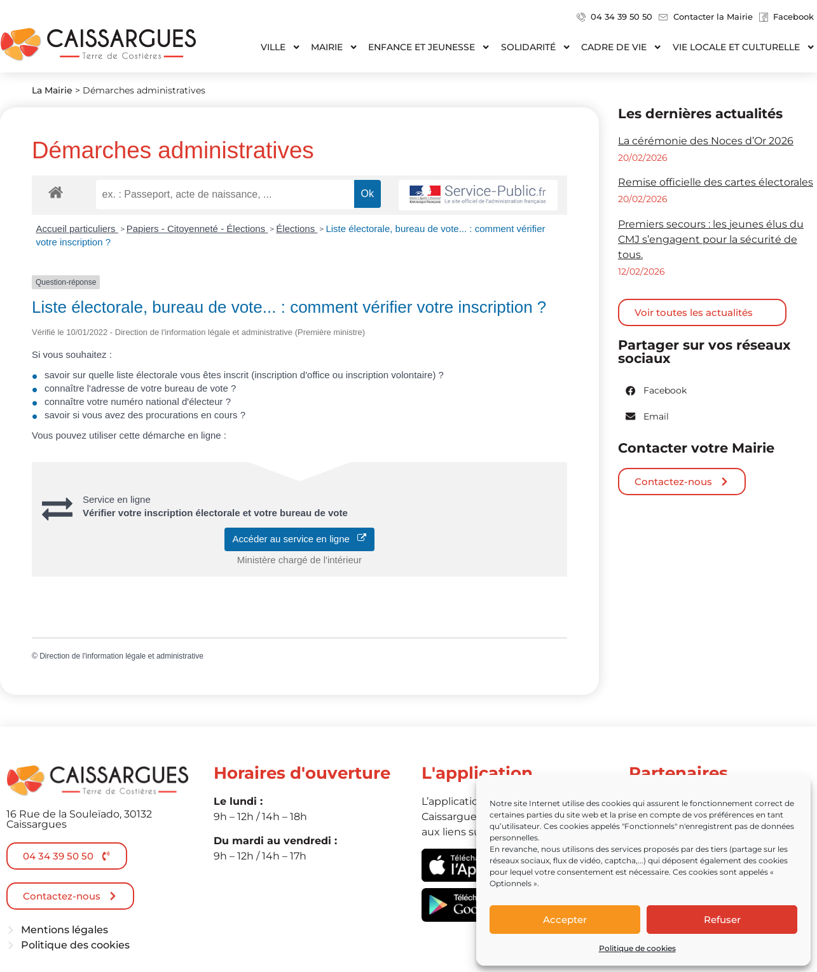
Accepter (565, 920)
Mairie (334, 47)
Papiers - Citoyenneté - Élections (197, 228)
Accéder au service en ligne (300, 538)
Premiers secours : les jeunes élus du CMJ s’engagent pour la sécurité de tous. (711, 239)
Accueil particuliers (77, 228)
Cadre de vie (621, 47)
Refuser (722, 920)
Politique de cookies (637, 948)
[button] (657, 391)
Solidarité (536, 47)
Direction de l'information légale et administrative (121, 656)
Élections (296, 228)
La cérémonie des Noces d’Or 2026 (705, 141)
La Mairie (52, 90)
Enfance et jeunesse (429, 47)
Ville (281, 47)
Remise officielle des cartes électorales (715, 182)
